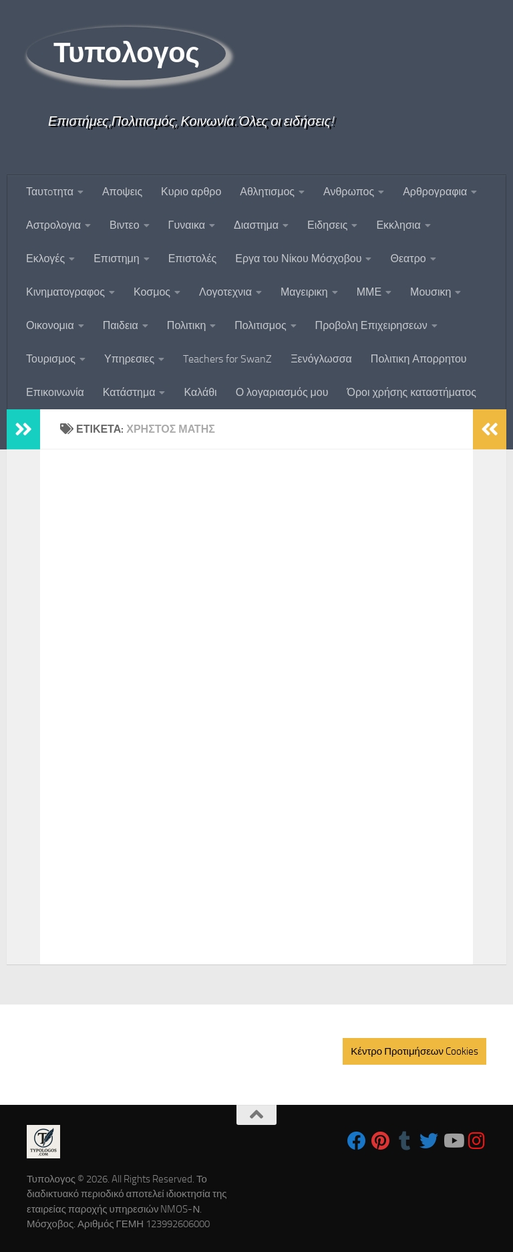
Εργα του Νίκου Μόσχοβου (298, 258)
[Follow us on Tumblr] (404, 1141)
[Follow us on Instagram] (477, 1141)
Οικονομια (50, 325)
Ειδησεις (327, 225)
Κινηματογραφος (65, 292)
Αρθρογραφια (435, 191)
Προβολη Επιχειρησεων (371, 325)
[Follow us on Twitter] (428, 1141)
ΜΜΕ (369, 292)
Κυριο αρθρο (191, 191)
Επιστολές (192, 258)
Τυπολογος (126, 53)
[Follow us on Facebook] (356, 1141)
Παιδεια (120, 325)
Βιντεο (125, 225)
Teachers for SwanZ (227, 358)
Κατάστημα (129, 392)
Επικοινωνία (55, 392)
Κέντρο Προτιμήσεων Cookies (414, 1051)
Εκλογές (45, 258)
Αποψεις (122, 191)
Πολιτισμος (260, 325)
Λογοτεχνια (225, 292)
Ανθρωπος (348, 191)
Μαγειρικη (304, 292)
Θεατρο (407, 258)
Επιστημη (116, 258)
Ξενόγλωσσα (321, 358)
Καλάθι (200, 392)
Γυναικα (186, 225)
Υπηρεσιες (129, 358)
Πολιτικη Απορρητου (419, 358)
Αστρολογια (53, 225)
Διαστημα (256, 225)
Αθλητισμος (267, 191)
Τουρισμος (50, 358)
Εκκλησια (398, 225)
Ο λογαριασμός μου (282, 392)
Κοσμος (152, 292)
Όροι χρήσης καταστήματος (411, 392)
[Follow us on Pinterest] (380, 1141)
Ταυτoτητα (49, 191)
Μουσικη (430, 292)
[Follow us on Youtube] (453, 1141)
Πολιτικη (186, 325)
